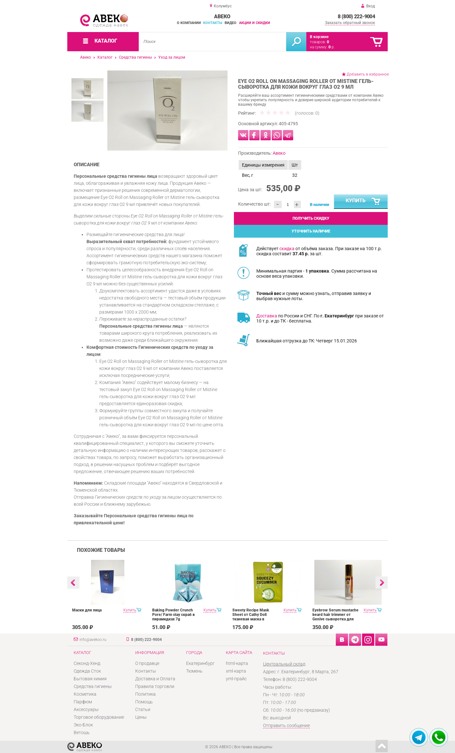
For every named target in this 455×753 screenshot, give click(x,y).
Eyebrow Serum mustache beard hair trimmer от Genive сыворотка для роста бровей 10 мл (335, 617)
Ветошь (82, 732)
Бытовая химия (90, 678)
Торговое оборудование (99, 717)
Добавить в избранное (368, 74)
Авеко (85, 57)
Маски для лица (87, 610)
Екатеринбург (200, 663)
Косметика (85, 694)
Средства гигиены (135, 57)
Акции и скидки (254, 23)
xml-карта (236, 671)
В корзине (319, 37)
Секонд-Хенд (87, 663)
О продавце (147, 663)
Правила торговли (154, 686)
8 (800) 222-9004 (356, 16)
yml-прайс (236, 678)
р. (331, 47)
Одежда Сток (87, 671)
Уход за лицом (171, 57)
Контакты (212, 23)
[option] (167, 110)
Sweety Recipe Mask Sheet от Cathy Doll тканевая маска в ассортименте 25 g (250, 617)
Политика (145, 694)
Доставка (266, 315)
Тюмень (194, 671)
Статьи (142, 709)
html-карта (237, 663)
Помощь (144, 701)
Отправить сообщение (286, 725)
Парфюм (83, 701)
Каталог (104, 57)
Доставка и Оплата (155, 678)
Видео (230, 23)
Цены (141, 717)
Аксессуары (86, 709)
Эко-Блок (83, 724)
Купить (363, 202)
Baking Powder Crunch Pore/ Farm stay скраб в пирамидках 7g (173, 614)
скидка (286, 248)
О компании (189, 23)
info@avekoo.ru (92, 639)
